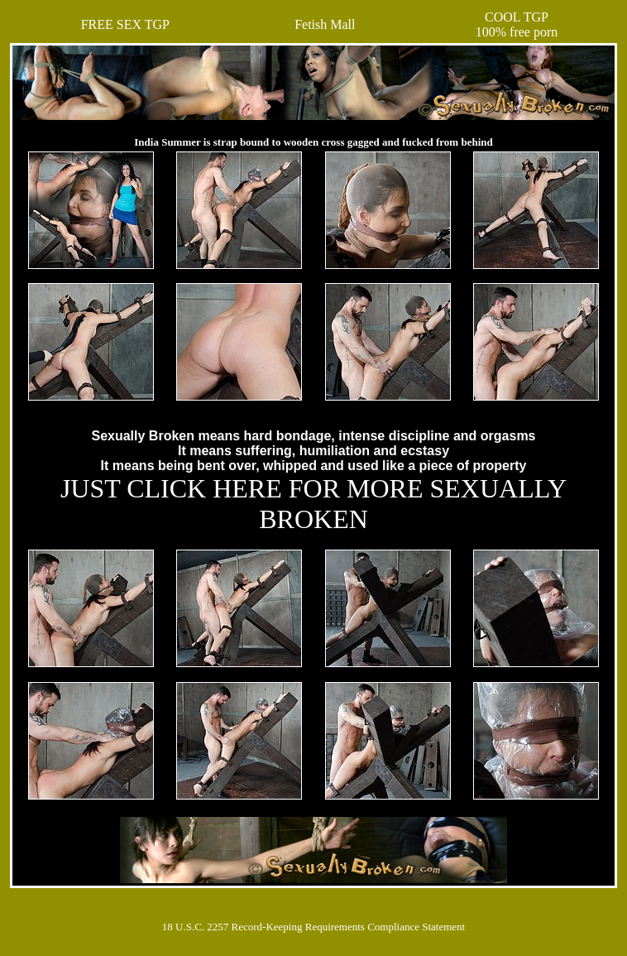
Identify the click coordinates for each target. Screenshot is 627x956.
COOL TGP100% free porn (517, 24)
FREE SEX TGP (125, 24)
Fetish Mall (324, 24)
